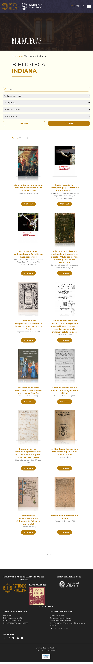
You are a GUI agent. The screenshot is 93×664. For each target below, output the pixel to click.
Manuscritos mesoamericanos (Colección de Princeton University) (28, 521)
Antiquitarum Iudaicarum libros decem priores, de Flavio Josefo (64, 453)
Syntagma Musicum (58, 265)
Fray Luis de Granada (62, 523)
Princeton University (28, 528)
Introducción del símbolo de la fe (64, 518)
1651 (39, 332)
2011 (36, 196)
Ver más (28, 204)
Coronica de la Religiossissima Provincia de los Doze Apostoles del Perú (28, 325)
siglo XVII (28, 464)
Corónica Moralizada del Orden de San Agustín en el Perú (64, 391)
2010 (73, 198)
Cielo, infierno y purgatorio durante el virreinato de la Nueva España (28, 189)
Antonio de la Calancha (62, 397)
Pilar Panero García (62, 198)
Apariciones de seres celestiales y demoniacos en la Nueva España (28, 391)
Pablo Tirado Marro (70, 196)
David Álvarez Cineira (60, 193)
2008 (36, 265)
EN (77, 6)
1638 (74, 397)
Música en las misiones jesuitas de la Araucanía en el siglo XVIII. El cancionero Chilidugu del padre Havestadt (64, 257)
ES (70, 6)
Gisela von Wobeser (26, 196)
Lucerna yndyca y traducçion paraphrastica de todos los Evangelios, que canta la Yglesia (28, 454)
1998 (72, 268)
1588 (70, 335)
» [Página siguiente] (51, 556)
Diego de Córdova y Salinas (26, 332)
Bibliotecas (18, 56)
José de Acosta (62, 335)
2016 (36, 397)
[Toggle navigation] (89, 7)
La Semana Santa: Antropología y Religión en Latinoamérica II (64, 188)
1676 (73, 523)
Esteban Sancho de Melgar (26, 461)
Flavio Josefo (62, 459)
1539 (69, 459)
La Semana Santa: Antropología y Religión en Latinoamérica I (28, 254)
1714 (39, 461)
